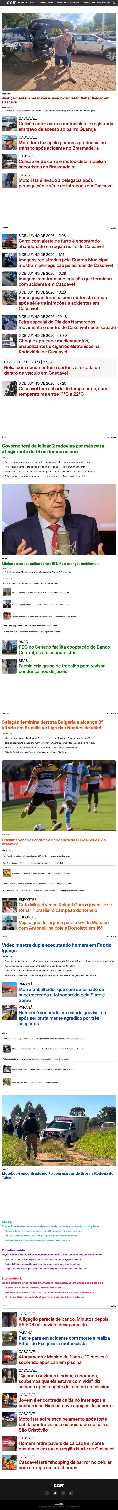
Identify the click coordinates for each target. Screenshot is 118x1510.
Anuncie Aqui (86, 6)
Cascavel (30, 3)
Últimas (20, 3)
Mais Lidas (41, 3)
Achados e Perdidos (101, 3)
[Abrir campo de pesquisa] (114, 3)
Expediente (59, 1504)
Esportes (85, 3)
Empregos (39, 6)
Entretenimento (72, 3)
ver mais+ (111, 228)
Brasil (59, 3)
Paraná (51, 3)
